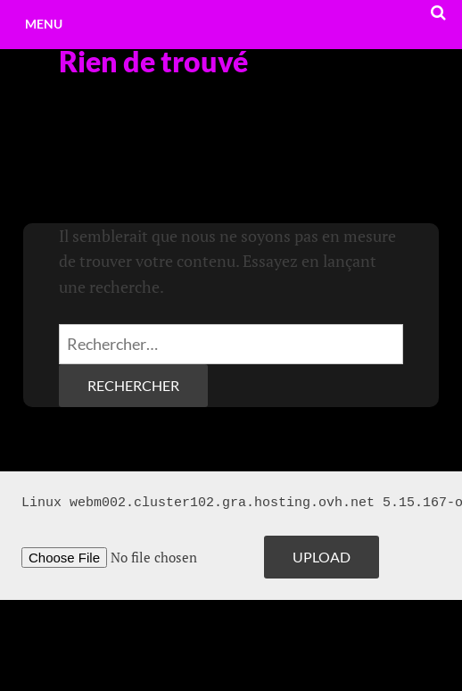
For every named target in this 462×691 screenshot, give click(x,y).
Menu (43, 23)
